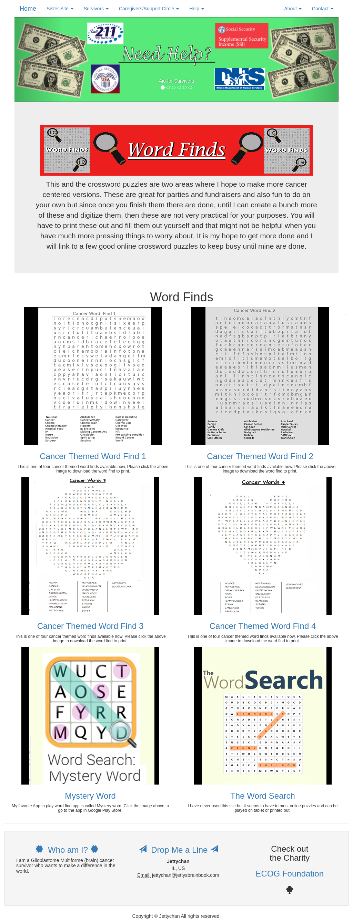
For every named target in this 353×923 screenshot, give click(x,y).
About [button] (292, 8)
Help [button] (196, 8)
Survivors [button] (96, 8)
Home (28, 8)
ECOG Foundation (290, 873)
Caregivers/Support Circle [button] (149, 8)
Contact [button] (322, 8)
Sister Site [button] (60, 8)
